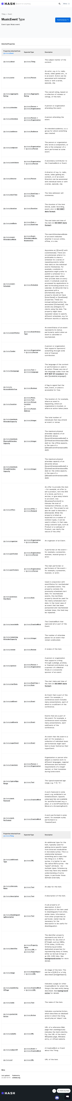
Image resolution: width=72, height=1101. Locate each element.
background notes (53, 958)
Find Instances (63, 20)
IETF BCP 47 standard (54, 374)
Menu (66, 4)
